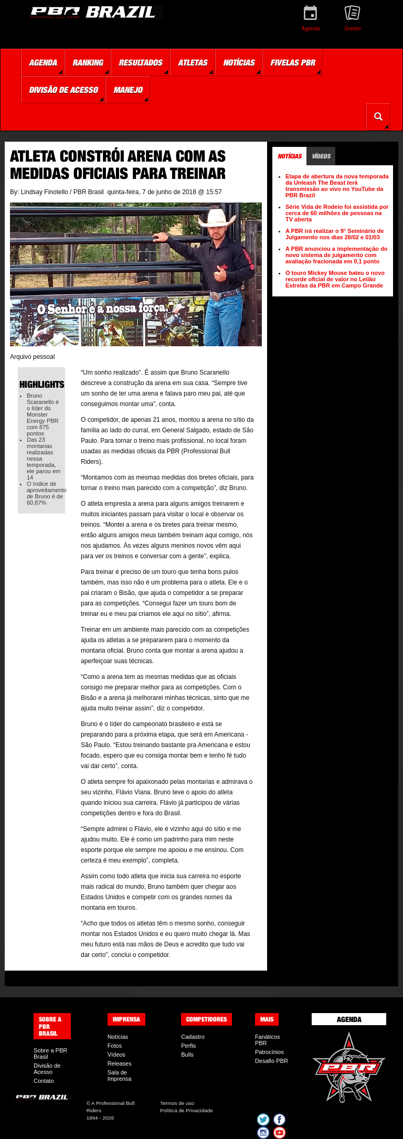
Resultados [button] (140, 62)
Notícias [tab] (289, 156)
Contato (44, 1081)
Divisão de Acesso (47, 1068)
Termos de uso (177, 1103)
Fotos (115, 1045)
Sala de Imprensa (120, 1075)
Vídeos (116, 1054)
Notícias (118, 1037)
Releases (120, 1063)
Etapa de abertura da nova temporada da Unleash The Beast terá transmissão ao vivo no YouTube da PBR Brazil (337, 185)
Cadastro (193, 1037)
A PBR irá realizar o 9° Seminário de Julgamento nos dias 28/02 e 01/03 (334, 234)
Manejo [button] (127, 89)
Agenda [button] (43, 62)
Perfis (188, 1045)
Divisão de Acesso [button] (63, 89)
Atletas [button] (192, 62)
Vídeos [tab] (321, 156)
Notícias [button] (238, 62)
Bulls (187, 1054)
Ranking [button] (87, 62)
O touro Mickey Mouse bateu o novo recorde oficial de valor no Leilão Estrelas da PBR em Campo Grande (335, 279)
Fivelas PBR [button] (292, 62)
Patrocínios (269, 1052)
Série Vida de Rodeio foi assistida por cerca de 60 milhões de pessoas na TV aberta (337, 213)
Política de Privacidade (186, 1110)
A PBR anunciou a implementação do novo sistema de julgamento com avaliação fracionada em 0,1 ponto (336, 255)
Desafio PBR (271, 1061)
